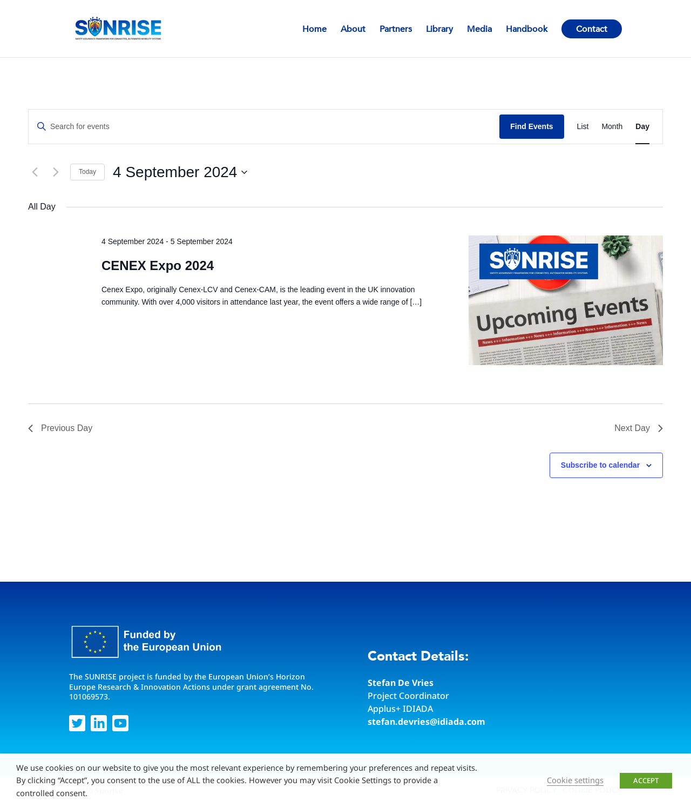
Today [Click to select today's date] (87, 172)
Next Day (638, 428)
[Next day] (55, 172)
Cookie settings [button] (575, 780)
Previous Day (60, 428)
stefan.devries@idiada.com (426, 722)
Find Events (531, 126)
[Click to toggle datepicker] (180, 172)
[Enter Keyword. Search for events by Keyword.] (264, 127)
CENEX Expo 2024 (157, 265)
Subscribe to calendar (600, 465)
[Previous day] (34, 172)
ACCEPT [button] (646, 780)
